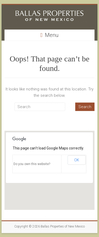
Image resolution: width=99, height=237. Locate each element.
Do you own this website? (31, 164)
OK (76, 160)
